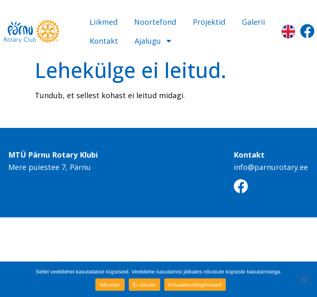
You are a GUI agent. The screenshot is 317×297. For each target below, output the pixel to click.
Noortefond (155, 22)
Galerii (253, 22)
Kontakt (104, 41)
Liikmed (104, 22)
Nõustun (109, 285)
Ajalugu (154, 41)
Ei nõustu (144, 285)
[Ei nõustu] (304, 279)
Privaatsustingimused (195, 285)
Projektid (209, 22)
